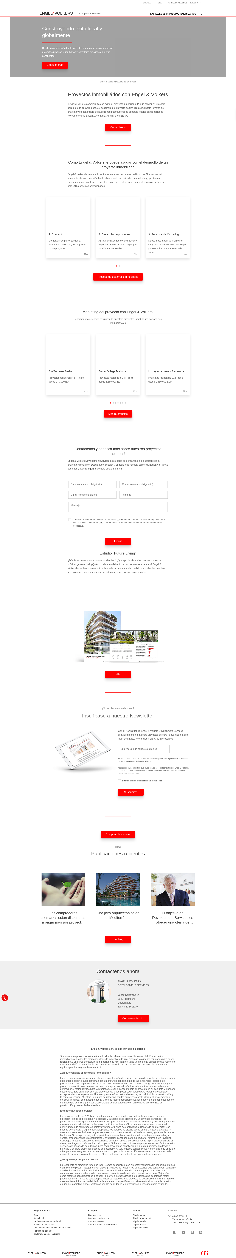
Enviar (118, 541)
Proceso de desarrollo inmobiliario (118, 276)
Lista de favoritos (179, 3)
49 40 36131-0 (130, 1006)
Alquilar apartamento (142, 1218)
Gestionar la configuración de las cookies (53, 1227)
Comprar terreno (96, 1221)
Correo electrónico (133, 1018)
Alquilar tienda (139, 1221)
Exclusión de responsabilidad (47, 1221)
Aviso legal (39, 1218)
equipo (92, 468)
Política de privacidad (44, 1224)
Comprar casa (94, 1215)
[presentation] (206, 228)
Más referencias (118, 413)
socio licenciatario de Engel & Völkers (136, 761)
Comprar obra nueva (118, 834)
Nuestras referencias (182, 14)
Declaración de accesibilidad (47, 1234)
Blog (160, 3)
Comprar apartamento (98, 1218)
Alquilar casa (139, 1215)
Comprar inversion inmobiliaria (102, 1224)
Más (118, 674)
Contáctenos (118, 127)
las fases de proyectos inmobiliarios (141, 14)
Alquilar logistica (140, 1227)
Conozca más (55, 64)
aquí (101, 522)
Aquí (120, 768)
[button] (117, 266)
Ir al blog (118, 939)
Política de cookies (43, 1231)
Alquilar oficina (139, 1224)
